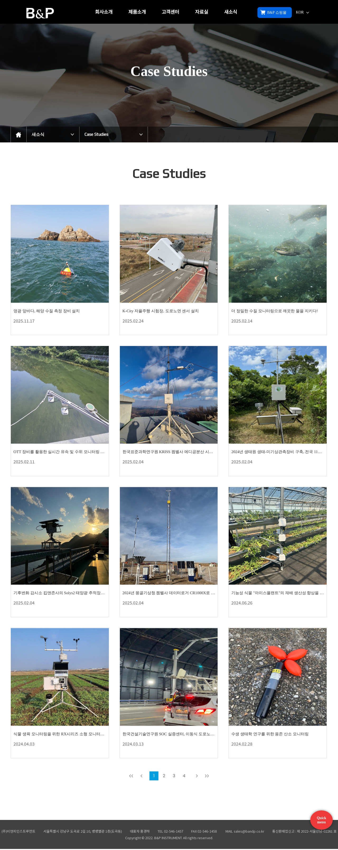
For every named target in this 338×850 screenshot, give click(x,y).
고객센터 (170, 12)
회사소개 (103, 12)
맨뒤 (206, 776)
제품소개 (137, 12)
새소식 (230, 12)
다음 (196, 776)
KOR (302, 12)
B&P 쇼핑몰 (273, 12)
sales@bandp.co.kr (249, 832)
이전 (141, 776)
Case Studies (96, 134)
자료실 (201, 12)
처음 (131, 776)
